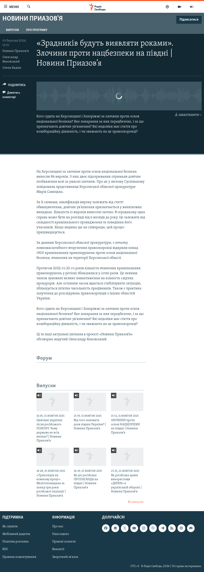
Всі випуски (135, 502)
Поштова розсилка (15, 541)
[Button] (14, 86)
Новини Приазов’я (15, 51)
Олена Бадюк (11, 67)
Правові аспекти (64, 541)
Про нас (57, 526)
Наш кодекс (60, 534)
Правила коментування (19, 556)
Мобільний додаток (16, 534)
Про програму (36, 30)
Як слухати (10, 526)
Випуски (12, 30)
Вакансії (58, 549)
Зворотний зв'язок (65, 556)
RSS (5, 549)
